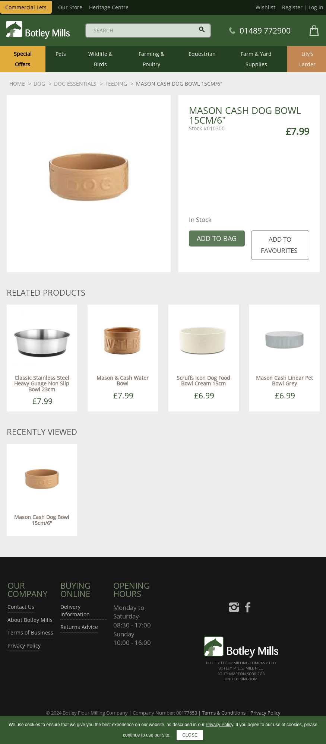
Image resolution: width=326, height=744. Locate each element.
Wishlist (265, 7)
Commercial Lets (26, 7)
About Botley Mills (30, 619)
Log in (315, 7)
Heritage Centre (109, 7)
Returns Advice (79, 626)
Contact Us (20, 606)
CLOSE (189, 735)
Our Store (70, 7)
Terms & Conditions (224, 712)
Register (292, 7)
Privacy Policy (24, 645)
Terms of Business (30, 632)
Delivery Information (75, 610)
